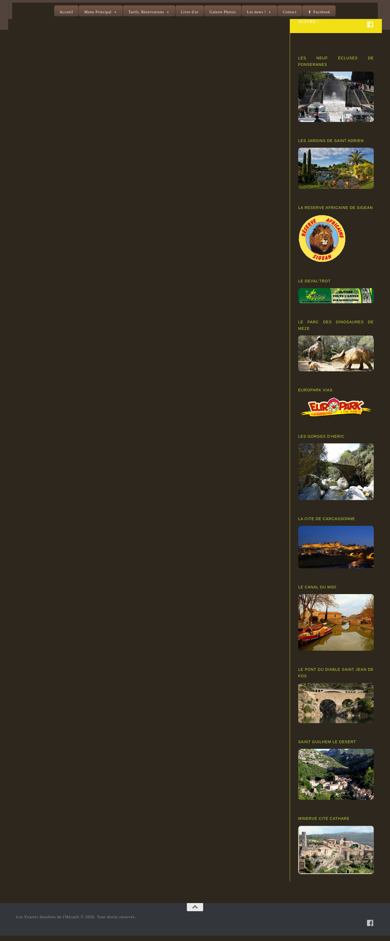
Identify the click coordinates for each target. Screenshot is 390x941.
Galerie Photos (223, 12)
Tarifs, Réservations (146, 12)
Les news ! (256, 12)
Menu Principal (98, 12)
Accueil (66, 12)
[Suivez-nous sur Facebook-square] (370, 29)
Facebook (321, 12)
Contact (290, 12)
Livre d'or (190, 12)
